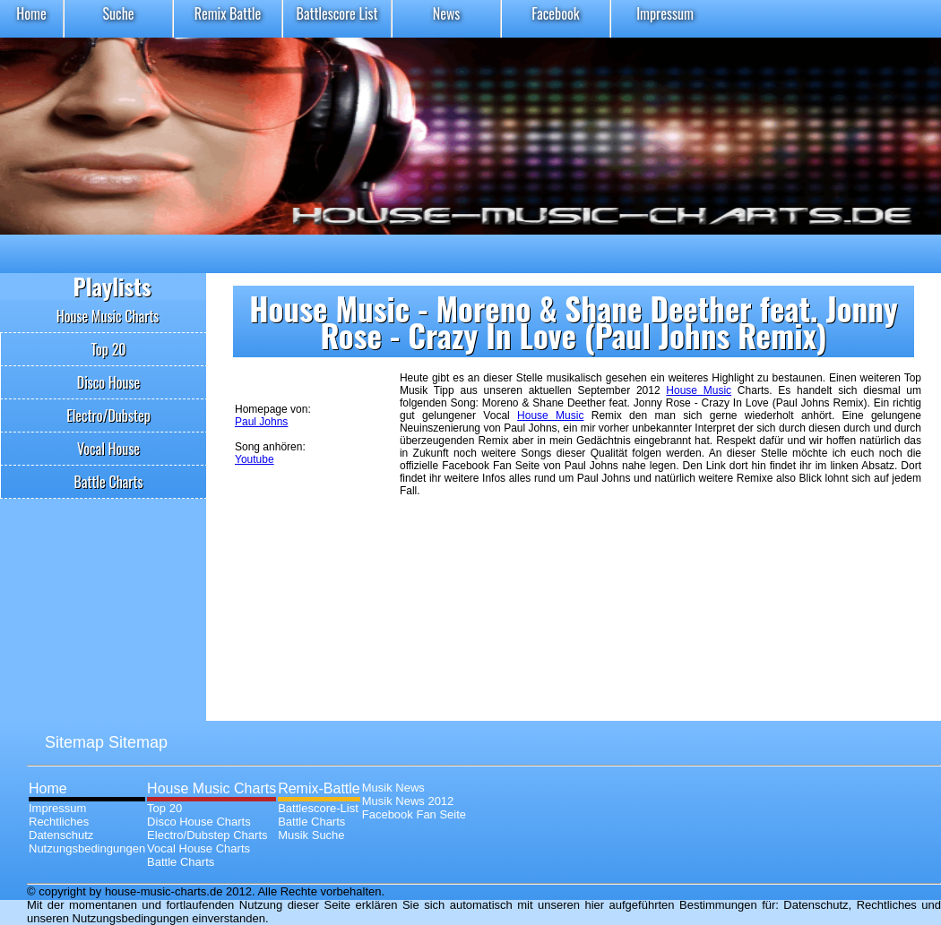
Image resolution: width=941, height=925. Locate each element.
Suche (118, 13)
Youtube (254, 459)
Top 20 (108, 349)
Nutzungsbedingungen (87, 848)
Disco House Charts (199, 821)
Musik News (393, 787)
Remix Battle (228, 13)
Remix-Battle (319, 788)
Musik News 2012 (408, 801)
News (447, 13)
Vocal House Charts (198, 848)
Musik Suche (311, 835)
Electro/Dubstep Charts (207, 835)
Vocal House (108, 448)
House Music (698, 390)
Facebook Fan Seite (414, 814)
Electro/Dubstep (108, 415)
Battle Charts (108, 481)
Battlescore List (337, 13)
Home (31, 13)
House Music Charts (108, 316)
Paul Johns (261, 421)
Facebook (555, 13)
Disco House (109, 382)
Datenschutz (61, 835)
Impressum (665, 13)
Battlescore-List (318, 808)
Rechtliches (59, 821)
